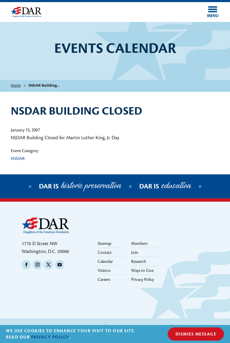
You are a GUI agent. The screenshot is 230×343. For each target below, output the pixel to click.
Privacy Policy (142, 279)
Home (16, 85)
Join (134, 252)
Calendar (105, 261)
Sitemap (104, 243)
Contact (105, 252)
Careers (104, 279)
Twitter (48, 264)
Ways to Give (142, 270)
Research (138, 261)
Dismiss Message (196, 334)
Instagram (37, 264)
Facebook (26, 264)
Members (139, 243)
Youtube (59, 264)
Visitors (104, 270)
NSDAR (18, 158)
